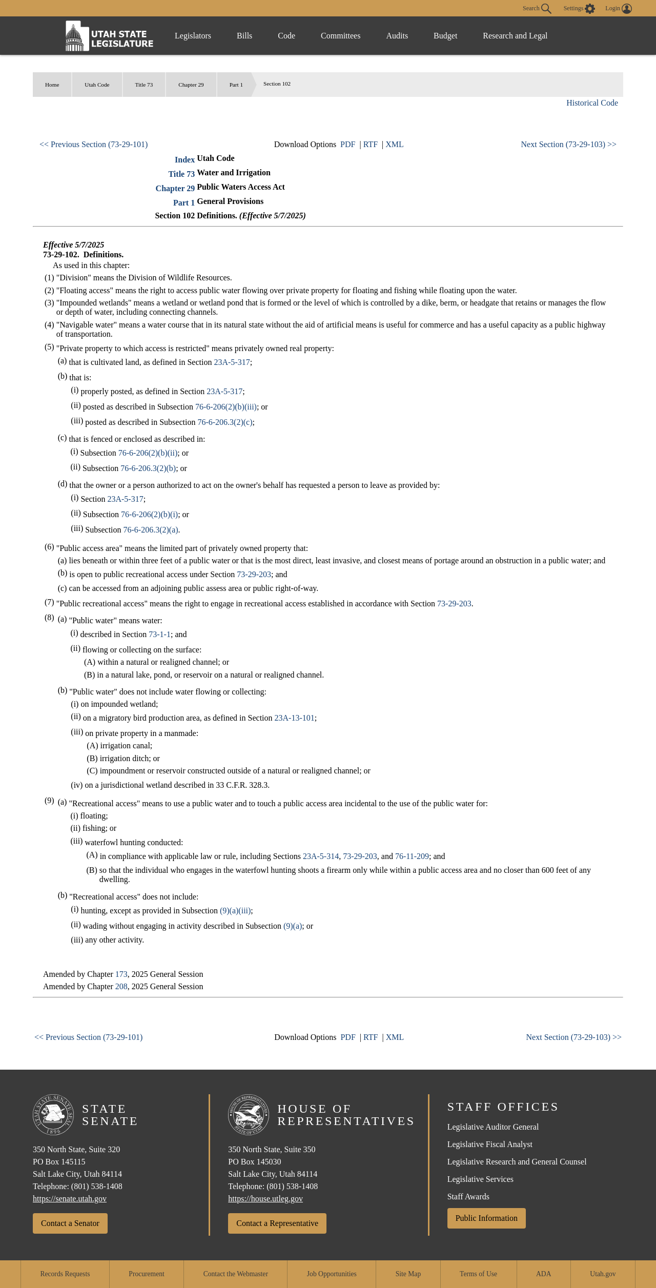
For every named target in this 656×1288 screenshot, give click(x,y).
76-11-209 (412, 856)
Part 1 (236, 84)
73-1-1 (160, 634)
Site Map (408, 1274)
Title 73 (144, 84)
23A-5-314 (321, 856)
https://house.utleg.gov (265, 1198)
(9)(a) (292, 926)
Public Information (487, 1218)
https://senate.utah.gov (70, 1198)
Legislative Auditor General (493, 1126)
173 (121, 974)
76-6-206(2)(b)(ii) (148, 452)
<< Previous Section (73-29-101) (93, 144)
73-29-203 (254, 574)
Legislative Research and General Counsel (517, 1161)
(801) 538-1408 (96, 1186)
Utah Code (97, 84)
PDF (347, 144)
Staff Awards (468, 1196)
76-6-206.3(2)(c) (224, 422)
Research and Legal (515, 35)
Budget (445, 35)
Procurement (146, 1274)
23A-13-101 (295, 717)
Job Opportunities (332, 1274)
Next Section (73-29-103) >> (569, 144)
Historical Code (592, 102)
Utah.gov (603, 1274)
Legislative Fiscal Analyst (489, 1144)
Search (537, 9)
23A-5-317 (232, 362)
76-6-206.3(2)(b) (148, 468)
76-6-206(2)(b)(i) (149, 514)
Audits (397, 35)
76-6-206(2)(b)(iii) (226, 406)
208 (121, 986)
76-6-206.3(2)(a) (151, 529)
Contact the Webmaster (235, 1274)
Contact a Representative (277, 1223)
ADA (543, 1274)
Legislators (193, 35)
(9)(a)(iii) (235, 910)
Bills (244, 35)
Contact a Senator (70, 1223)
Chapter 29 (190, 84)
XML (394, 144)
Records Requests (65, 1274)
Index (185, 159)
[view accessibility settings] (580, 9)
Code (286, 35)
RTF (370, 144)
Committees (340, 35)
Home (52, 84)
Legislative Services (480, 1179)
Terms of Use (478, 1274)
